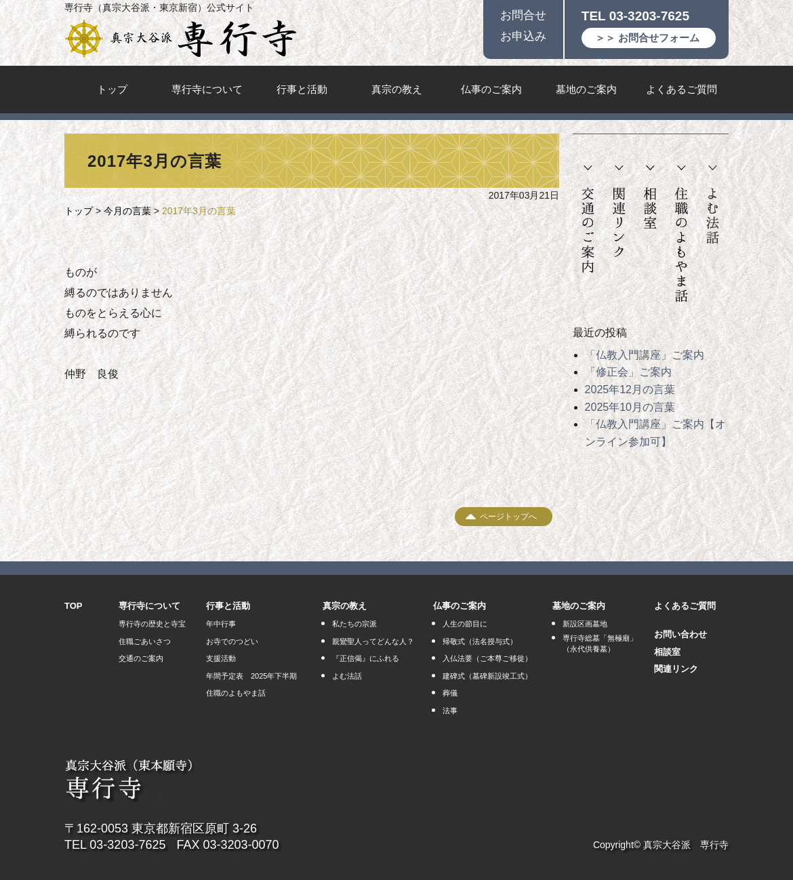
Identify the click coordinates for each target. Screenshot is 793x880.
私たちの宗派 (354, 624)
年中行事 (221, 624)
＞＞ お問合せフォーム (647, 37)
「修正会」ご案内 (628, 372)
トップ (112, 89)
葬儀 (450, 693)
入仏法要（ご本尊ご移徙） (487, 658)
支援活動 (221, 658)
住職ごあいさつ (145, 641)
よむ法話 (712, 205)
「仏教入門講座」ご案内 (644, 355)
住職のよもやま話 (681, 234)
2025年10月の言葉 (630, 407)
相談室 (650, 197)
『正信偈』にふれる (365, 658)
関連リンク (619, 211)
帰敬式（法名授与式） (480, 641)
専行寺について (207, 89)
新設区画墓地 (585, 624)
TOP (73, 606)
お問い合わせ (680, 634)
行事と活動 (302, 89)
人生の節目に (465, 624)
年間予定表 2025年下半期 (251, 676)
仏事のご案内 (491, 89)
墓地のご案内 (586, 89)
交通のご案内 (588, 219)
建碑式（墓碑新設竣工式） (487, 676)
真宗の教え (396, 89)
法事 (450, 710)
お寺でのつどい (232, 641)
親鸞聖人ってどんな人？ (373, 641)
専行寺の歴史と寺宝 (152, 624)
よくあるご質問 (681, 89)
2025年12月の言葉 (630, 389)
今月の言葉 (127, 210)
